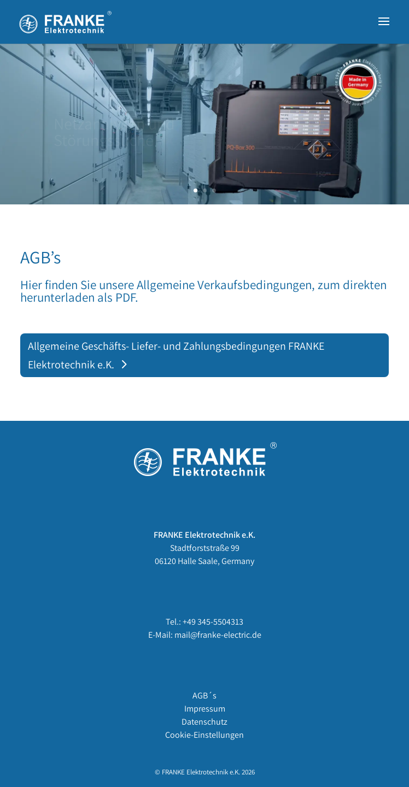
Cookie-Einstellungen (204, 735)
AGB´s (204, 695)
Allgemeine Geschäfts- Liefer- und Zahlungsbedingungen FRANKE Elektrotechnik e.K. (176, 355)
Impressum (204, 708)
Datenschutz (204, 721)
